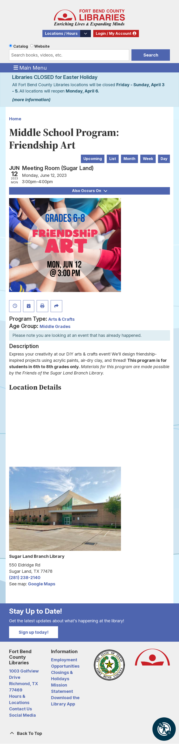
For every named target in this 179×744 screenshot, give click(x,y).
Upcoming (92, 159)
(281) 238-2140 (24, 577)
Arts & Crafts (61, 319)
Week (148, 159)
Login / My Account (113, 33)
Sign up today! (33, 632)
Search (150, 55)
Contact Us (20, 708)
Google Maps (41, 583)
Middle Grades (55, 326)
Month (129, 159)
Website (42, 46)
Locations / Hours (61, 33)
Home (15, 118)
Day (164, 159)
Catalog (20, 46)
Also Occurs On (89, 191)
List (112, 159)
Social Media (22, 715)
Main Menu (30, 67)
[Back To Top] (89, 733)
